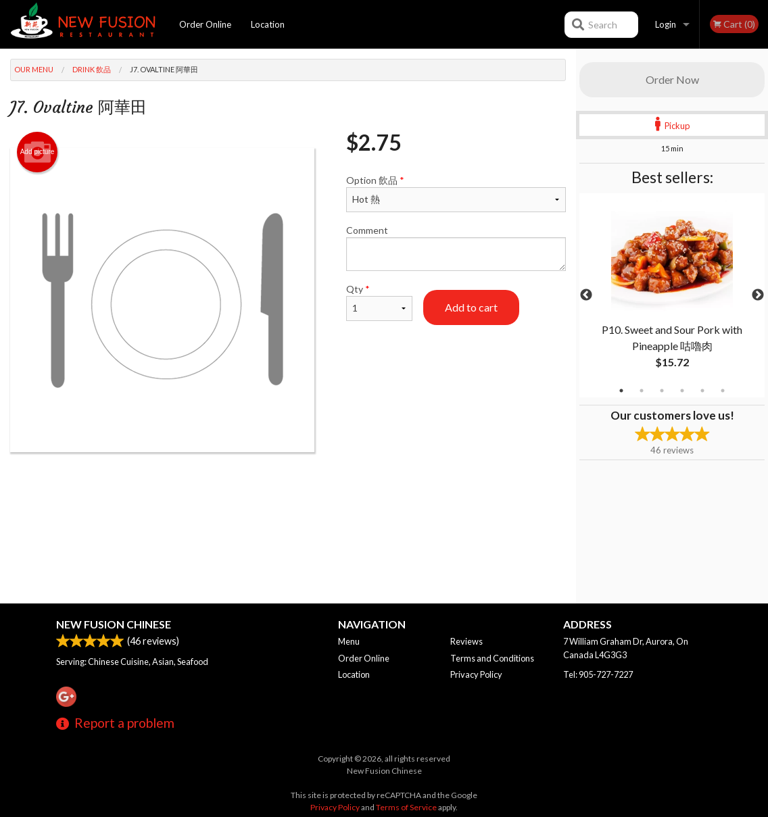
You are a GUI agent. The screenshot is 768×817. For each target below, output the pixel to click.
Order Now (672, 79)
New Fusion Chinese (113, 624)
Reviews (466, 641)
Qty (379, 302)
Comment (456, 247)
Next (758, 295)
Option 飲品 (456, 193)
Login (665, 24)
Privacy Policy (476, 674)
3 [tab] (662, 390)
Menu (349, 641)
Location (268, 24)
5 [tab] (702, 390)
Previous (586, 295)
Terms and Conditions (492, 658)
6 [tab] (722, 390)
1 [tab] (621, 390)
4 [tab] (682, 390)
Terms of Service (406, 807)
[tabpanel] (672, 295)
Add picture (37, 152)
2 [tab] (641, 390)
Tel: (598, 674)
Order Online (205, 24)
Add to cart (471, 307)
